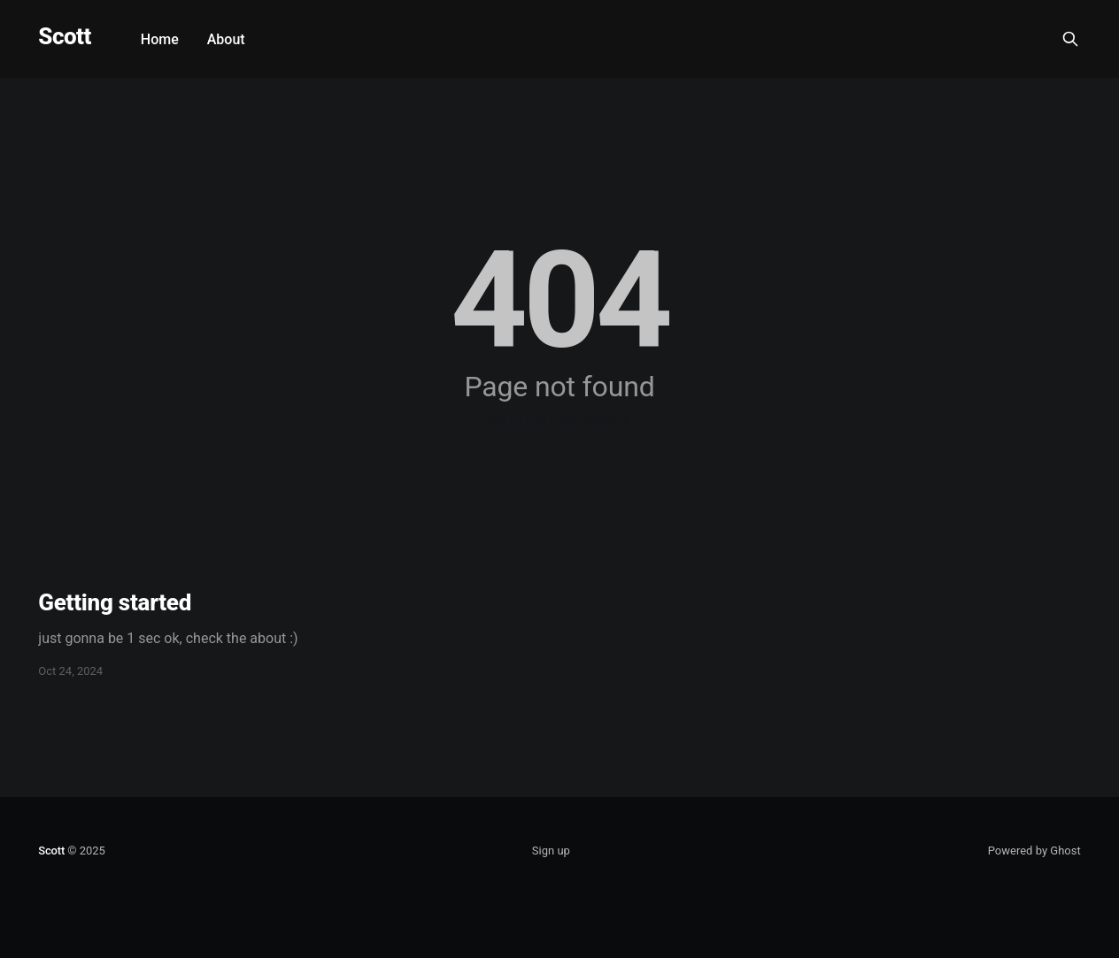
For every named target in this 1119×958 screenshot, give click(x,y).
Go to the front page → (559, 420)
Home (160, 39)
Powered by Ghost (1034, 850)
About (226, 39)
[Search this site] (1070, 39)
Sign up (551, 850)
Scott (64, 36)
